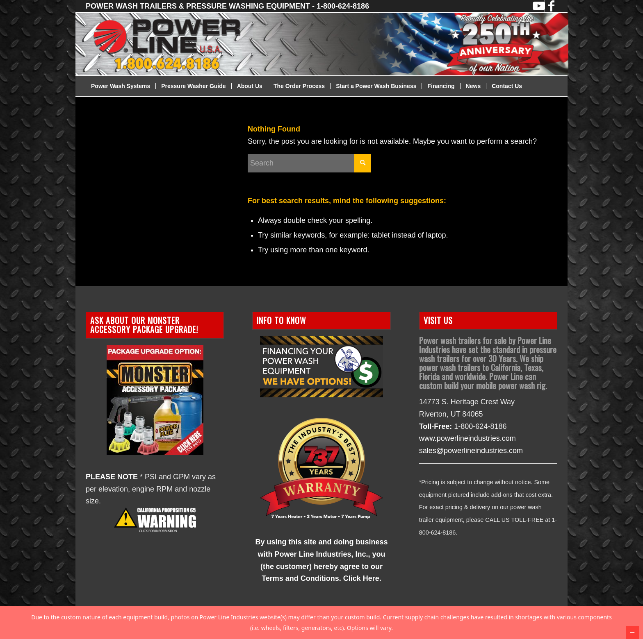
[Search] (309, 163)
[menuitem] (120, 86)
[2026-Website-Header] (332, 44)
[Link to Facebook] (551, 6)
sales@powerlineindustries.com (471, 450)
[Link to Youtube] (539, 6)
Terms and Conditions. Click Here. (321, 578)
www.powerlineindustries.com (467, 438)
